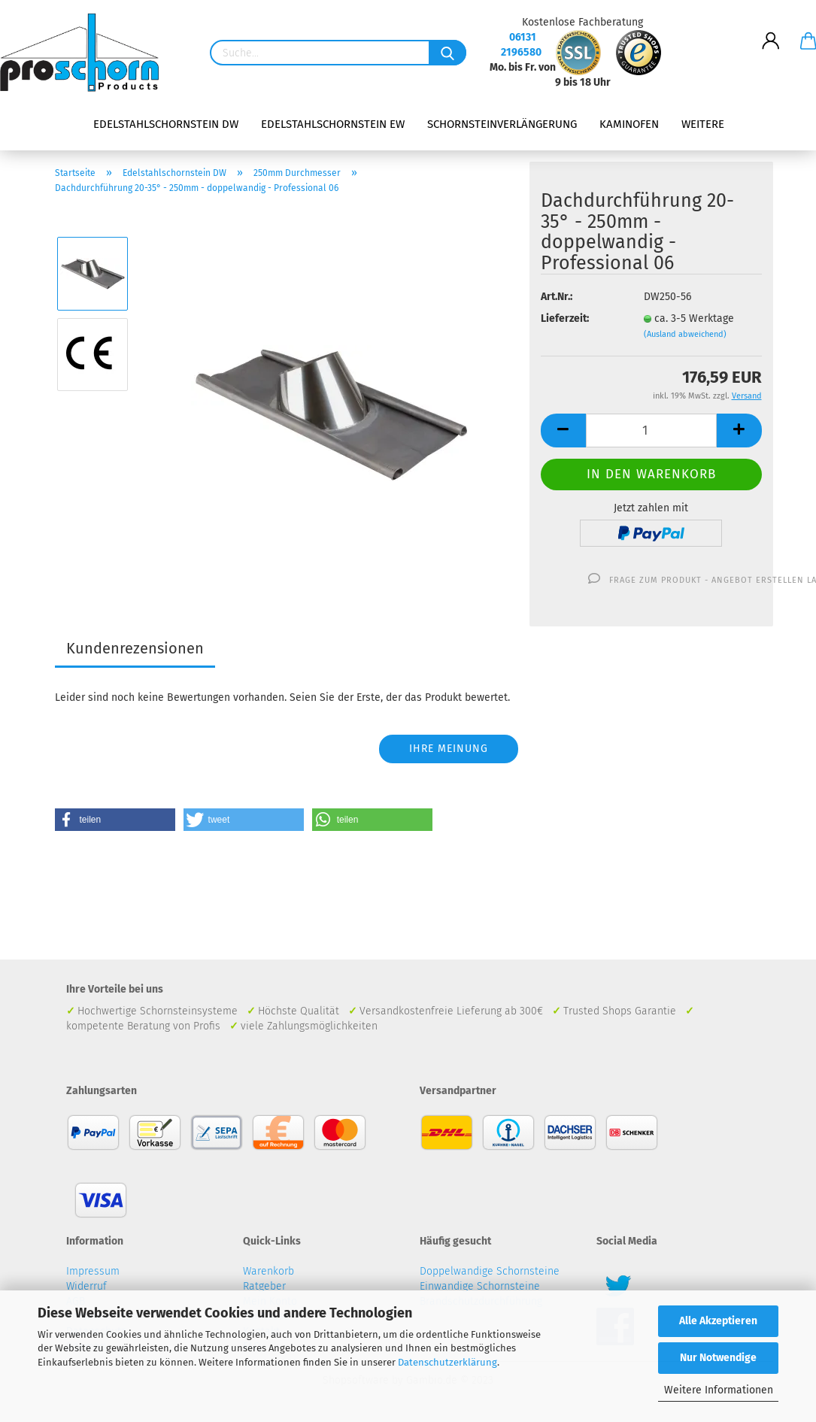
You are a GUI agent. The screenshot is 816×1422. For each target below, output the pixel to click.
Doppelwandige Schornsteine (490, 1271)
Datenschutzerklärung (447, 1362)
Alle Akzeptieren (718, 1320)
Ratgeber (264, 1286)
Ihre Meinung (448, 748)
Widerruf (86, 1286)
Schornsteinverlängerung (502, 124)
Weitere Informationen (718, 1390)
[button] (115, 819)
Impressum (93, 1271)
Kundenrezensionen (135, 648)
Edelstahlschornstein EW (333, 124)
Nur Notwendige (718, 1357)
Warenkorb (268, 1271)
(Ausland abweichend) (685, 334)
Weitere (702, 124)
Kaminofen (629, 124)
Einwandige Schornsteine (480, 1286)
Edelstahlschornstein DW (165, 124)
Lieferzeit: (565, 318)
